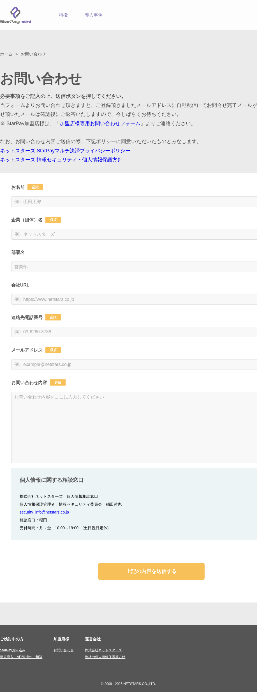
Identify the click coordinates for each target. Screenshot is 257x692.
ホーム (6, 54)
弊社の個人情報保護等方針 (105, 657)
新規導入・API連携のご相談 (21, 657)
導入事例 (94, 15)
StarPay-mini (15, 15)
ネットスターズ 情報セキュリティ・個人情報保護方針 (61, 159)
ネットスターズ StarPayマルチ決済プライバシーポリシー (65, 150)
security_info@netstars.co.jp (44, 512)
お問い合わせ (64, 650)
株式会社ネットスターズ (103, 650)
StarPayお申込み (13, 650)
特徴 (63, 15)
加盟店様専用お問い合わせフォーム (100, 123)
